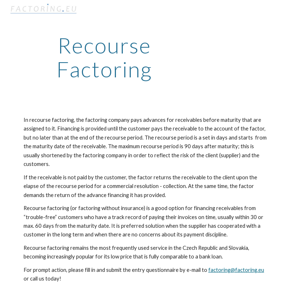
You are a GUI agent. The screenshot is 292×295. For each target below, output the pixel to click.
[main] (104, 57)
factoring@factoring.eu (236, 270)
